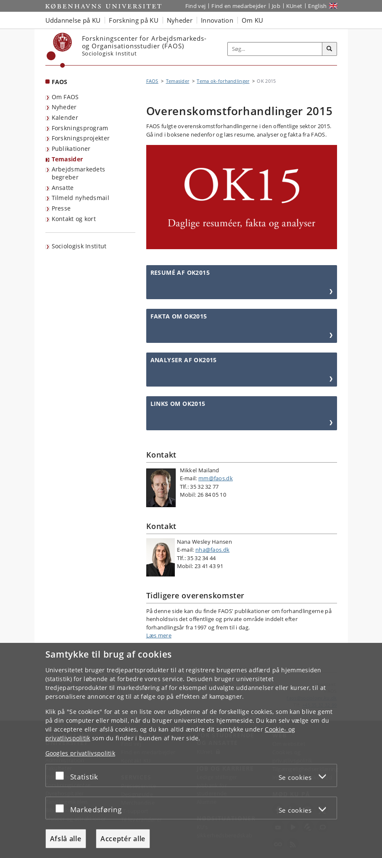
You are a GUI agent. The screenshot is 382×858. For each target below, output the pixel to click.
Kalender (65, 117)
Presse (61, 208)
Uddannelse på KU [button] (73, 20)
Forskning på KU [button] (133, 20)
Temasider (67, 159)
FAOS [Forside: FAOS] (60, 82)
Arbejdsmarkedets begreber (78, 173)
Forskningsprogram (80, 128)
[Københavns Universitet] (59, 50)
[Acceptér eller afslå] (61, 775)
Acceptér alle (122, 838)
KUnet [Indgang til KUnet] (294, 6)
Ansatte (63, 188)
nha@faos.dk (212, 549)
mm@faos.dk (215, 478)
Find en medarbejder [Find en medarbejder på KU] (238, 6)
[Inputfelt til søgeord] (275, 49)
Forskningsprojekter (81, 138)
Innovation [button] (217, 20)
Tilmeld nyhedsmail (80, 198)
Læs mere (158, 635)
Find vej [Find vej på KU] (195, 6)
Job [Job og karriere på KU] (276, 6)
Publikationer (71, 149)
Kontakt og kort (74, 219)
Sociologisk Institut (79, 246)
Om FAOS (65, 97)
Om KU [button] (252, 20)
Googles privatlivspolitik (80, 753)
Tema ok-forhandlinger (223, 81)
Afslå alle (66, 838)
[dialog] (191, 750)
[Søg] (329, 49)
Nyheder (64, 107)
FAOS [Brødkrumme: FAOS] (152, 81)
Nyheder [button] (179, 20)
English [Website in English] (317, 6)
